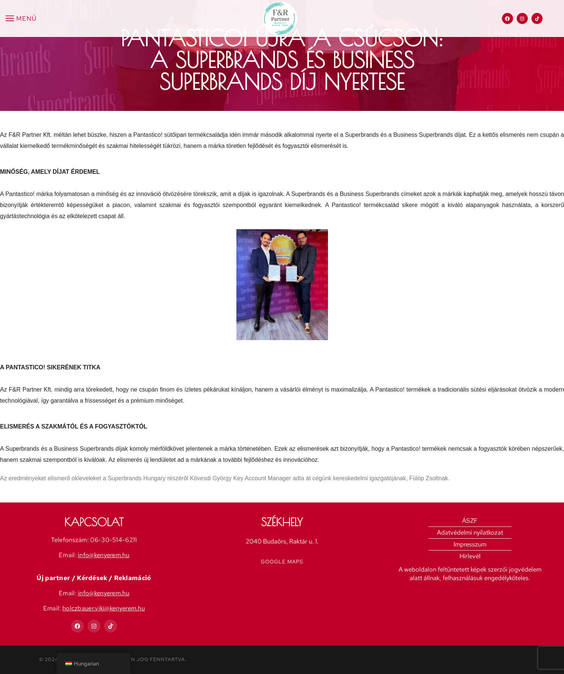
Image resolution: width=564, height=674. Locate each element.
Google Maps (282, 561)
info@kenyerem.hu (103, 555)
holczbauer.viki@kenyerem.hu (103, 608)
